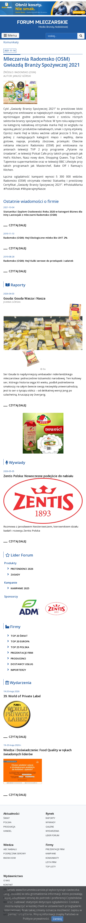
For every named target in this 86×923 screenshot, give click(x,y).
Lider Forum (19, 555)
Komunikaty (11, 42)
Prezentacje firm (19, 652)
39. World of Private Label (22, 696)
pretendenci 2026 (19, 568)
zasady (13, 574)
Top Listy (51, 866)
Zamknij (57, 918)
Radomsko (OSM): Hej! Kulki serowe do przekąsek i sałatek (38, 260)
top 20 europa (18, 641)
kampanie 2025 (17, 588)
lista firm (51, 862)
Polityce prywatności (36, 918)
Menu (10, 35)
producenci (16, 658)
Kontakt (8, 884)
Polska (7, 822)
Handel (7, 831)
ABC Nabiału (10, 849)
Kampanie (51, 853)
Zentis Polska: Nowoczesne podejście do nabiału (38, 476)
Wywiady (15, 462)
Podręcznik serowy (14, 853)
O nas (6, 880)
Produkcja (9, 826)
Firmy (13, 626)
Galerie (50, 826)
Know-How (9, 857)
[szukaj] (62, 36)
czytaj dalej (17, 225)
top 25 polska (17, 647)
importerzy (16, 669)
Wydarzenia (18, 682)
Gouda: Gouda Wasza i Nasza (24, 298)
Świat (6, 818)
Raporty (15, 285)
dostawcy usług (19, 664)
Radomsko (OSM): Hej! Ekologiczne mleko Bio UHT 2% (35, 237)
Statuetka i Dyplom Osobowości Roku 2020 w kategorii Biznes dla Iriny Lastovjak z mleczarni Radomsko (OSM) (42, 213)
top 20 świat (17, 635)
